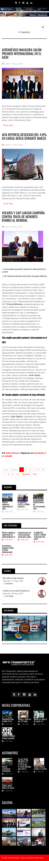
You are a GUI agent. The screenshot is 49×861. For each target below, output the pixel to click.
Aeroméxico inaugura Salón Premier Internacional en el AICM (22, 53)
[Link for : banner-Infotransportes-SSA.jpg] (24, 11)
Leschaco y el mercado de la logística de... (16, 591)
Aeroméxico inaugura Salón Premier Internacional (8, 549)
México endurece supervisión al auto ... (7, 505)
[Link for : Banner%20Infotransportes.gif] (24, 16)
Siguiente (26, 474)
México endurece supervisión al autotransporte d (8, 535)
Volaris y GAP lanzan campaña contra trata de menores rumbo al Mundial (23, 217)
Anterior (14, 469)
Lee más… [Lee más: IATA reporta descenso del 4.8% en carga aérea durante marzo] (9, 203)
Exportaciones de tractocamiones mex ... (39, 505)
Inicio (6, 469)
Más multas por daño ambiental (13, 578)
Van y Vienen (9, 596)
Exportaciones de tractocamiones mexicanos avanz (24, 535)
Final (35, 474)
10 (17, 474)
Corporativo (9, 584)
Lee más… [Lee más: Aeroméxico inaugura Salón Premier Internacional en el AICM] (9, 125)
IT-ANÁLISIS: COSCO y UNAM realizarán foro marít (40, 536)
